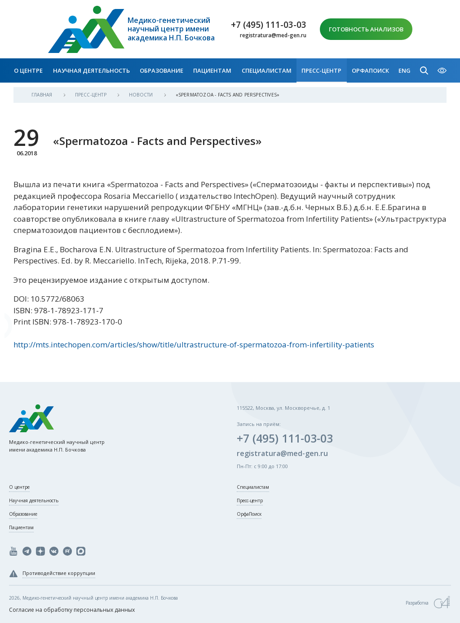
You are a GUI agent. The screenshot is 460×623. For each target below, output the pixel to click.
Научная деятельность (91, 70)
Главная (42, 95)
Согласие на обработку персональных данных (72, 610)
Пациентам (212, 70)
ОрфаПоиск (370, 70)
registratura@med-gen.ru (273, 35)
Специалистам (267, 70)
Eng (404, 70)
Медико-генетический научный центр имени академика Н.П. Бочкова (171, 29)
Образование (161, 70)
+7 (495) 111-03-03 (268, 25)
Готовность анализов (366, 29)
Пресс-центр (321, 70)
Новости (142, 95)
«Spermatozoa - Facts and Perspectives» (228, 95)
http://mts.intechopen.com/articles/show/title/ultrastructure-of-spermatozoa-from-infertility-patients (193, 344)
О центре (28, 70)
